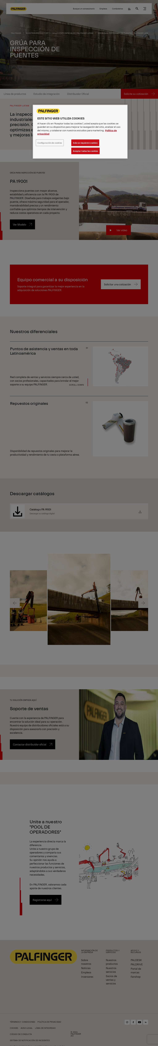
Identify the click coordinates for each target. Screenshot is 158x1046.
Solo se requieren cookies (85, 142)
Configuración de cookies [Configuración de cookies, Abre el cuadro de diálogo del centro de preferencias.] (49, 142)
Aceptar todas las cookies (85, 151)
